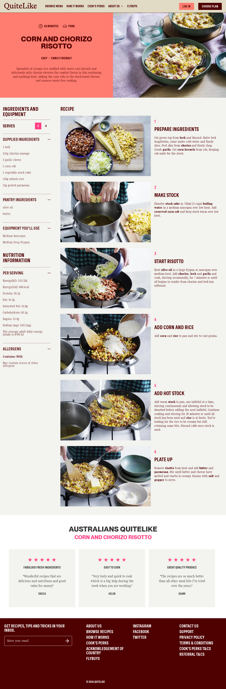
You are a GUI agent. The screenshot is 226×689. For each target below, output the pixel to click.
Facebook (141, 632)
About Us (116, 6)
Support (186, 632)
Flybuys (132, 6)
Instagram (142, 626)
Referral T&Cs (191, 654)
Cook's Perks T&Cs (195, 649)
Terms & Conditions (196, 643)
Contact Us (188, 626)
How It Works (75, 6)
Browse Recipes (99, 632)
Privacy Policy (191, 637)
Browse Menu (54, 6)
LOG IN (187, 6)
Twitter (139, 637)
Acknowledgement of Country (105, 651)
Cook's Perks (96, 6)
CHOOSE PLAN (210, 6)
